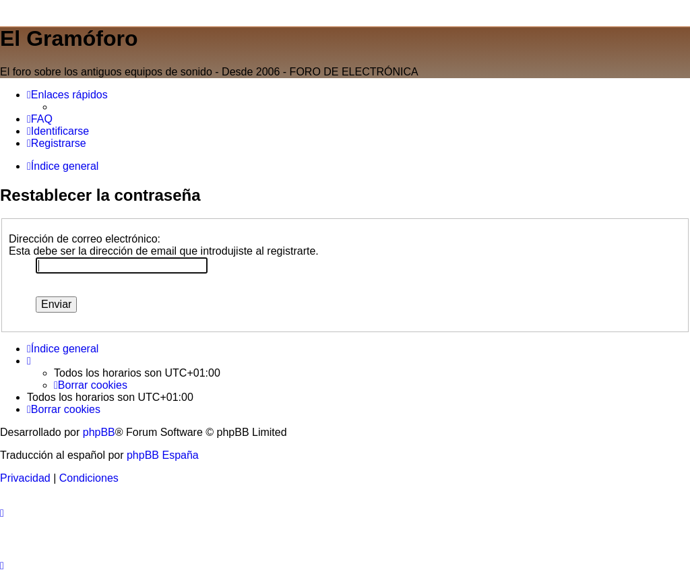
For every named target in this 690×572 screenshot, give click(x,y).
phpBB (99, 432)
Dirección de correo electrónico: (84, 239)
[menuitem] (40, 119)
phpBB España (163, 455)
